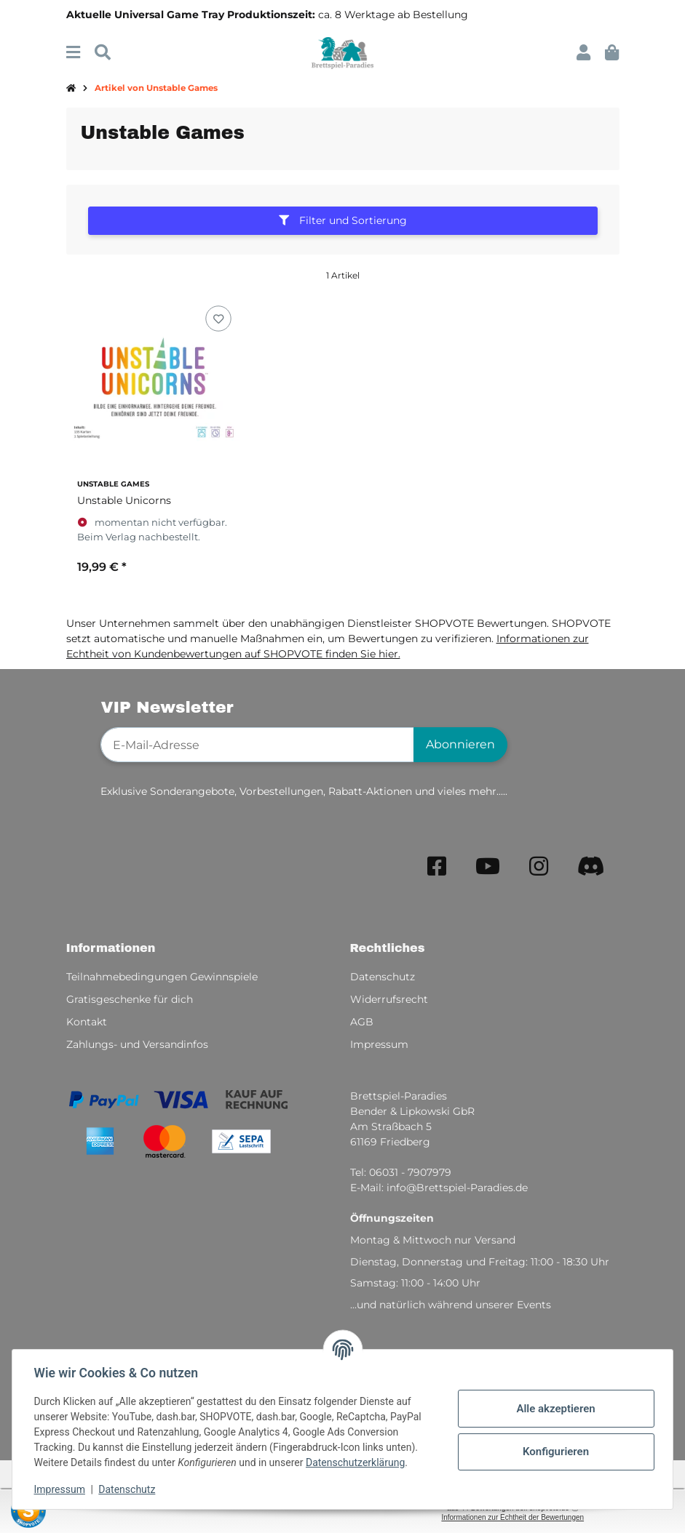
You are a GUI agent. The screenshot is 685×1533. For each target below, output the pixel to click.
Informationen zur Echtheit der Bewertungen (512, 1517)
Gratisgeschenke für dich (129, 999)
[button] (583, 53)
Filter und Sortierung (343, 220)
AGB (361, 1021)
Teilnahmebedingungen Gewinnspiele (162, 976)
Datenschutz (128, 1489)
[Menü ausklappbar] (73, 53)
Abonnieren (460, 744)
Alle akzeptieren (554, 1408)
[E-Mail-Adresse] (257, 744)
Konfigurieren (553, 1451)
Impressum (61, 1489)
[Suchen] (103, 53)
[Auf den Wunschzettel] (218, 319)
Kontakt (86, 1021)
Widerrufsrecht (389, 999)
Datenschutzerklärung (356, 1462)
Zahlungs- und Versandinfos (137, 1044)
